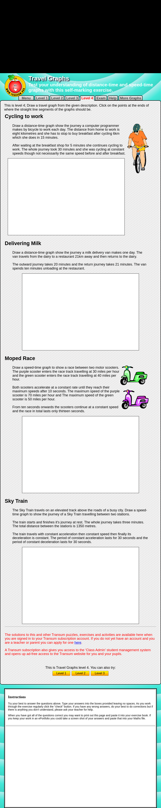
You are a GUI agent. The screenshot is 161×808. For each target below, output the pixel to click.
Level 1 (42, 98)
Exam (101, 98)
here (77, 642)
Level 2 (57, 98)
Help (113, 98)
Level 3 (72, 98)
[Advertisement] (46, 36)
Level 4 (87, 98)
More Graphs (130, 98)
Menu (26, 98)
